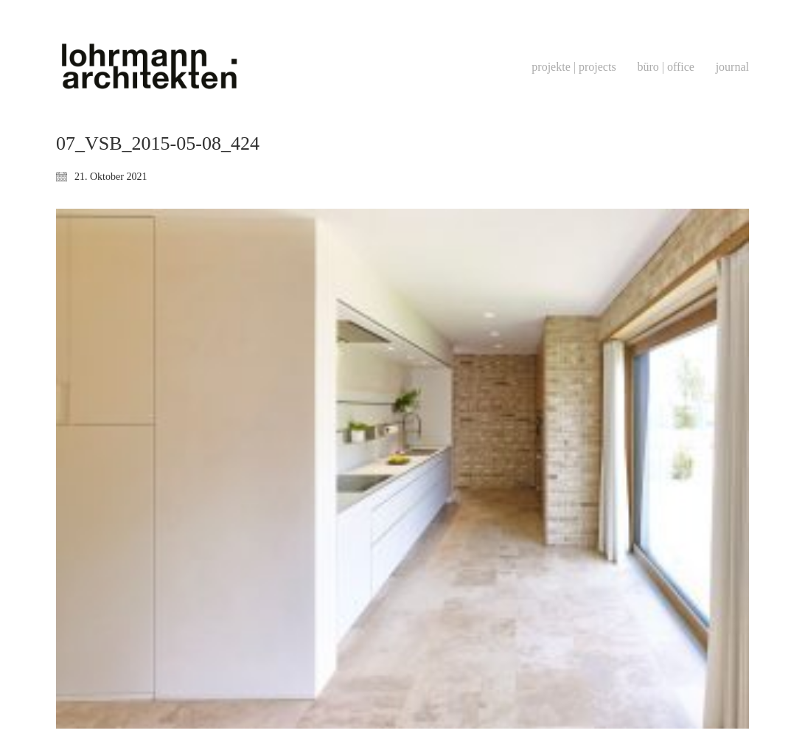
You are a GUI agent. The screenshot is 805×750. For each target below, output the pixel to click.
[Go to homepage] (148, 67)
